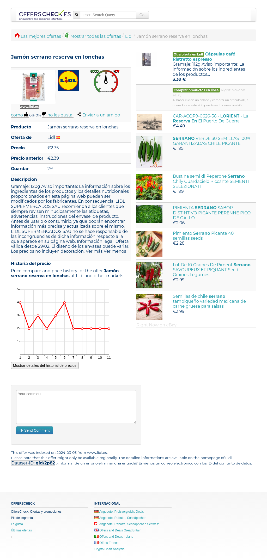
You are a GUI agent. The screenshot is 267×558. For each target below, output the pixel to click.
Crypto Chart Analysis (109, 549)
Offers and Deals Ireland (113, 536)
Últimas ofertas (21, 530)
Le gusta (17, 524)
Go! (142, 15)
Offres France (106, 543)
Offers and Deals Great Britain (117, 530)
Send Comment (35, 430)
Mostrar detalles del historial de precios (44, 365)
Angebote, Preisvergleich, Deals (119, 511)
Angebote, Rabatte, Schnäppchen (120, 518)
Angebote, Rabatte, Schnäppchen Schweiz (126, 524)
